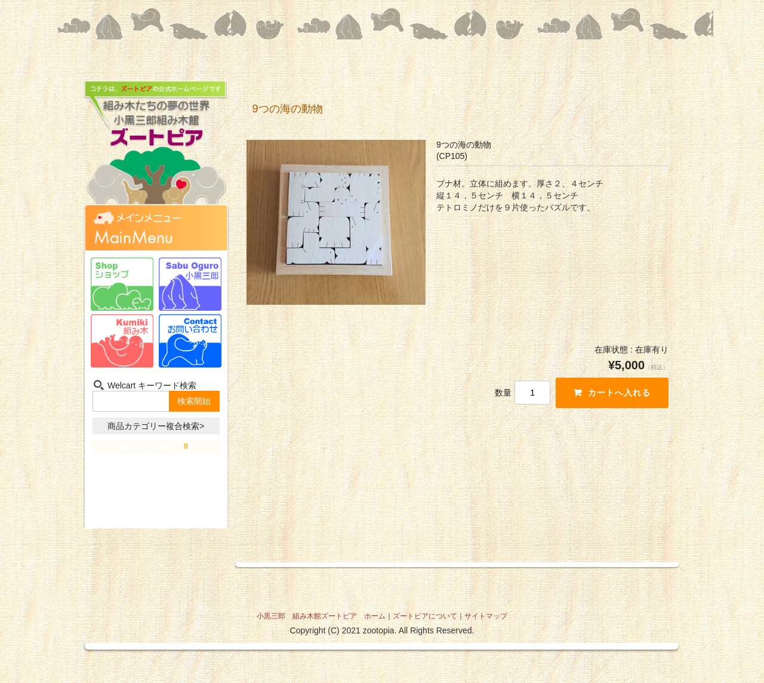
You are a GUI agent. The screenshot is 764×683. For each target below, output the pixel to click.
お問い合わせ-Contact (190, 340)
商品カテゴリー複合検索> (155, 426)
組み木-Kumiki (122, 340)
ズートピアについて (425, 616)
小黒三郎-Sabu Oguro (190, 284)
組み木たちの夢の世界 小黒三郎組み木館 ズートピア (156, 152)
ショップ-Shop (122, 284)
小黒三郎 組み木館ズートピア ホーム (321, 616)
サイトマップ (485, 616)
